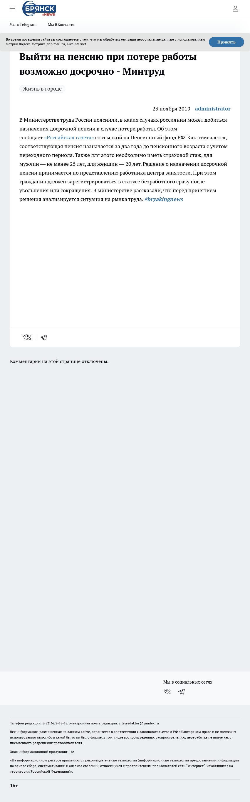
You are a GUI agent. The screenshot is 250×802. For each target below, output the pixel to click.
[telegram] (46, 337)
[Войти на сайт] (235, 8)
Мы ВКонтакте (61, 24)
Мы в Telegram (23, 24)
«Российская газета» (69, 137)
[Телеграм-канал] (182, 691)
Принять (226, 42)
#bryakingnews (163, 199)
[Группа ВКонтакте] (167, 691)
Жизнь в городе (42, 88)
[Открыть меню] (12, 8)
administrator (213, 108)
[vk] (27, 337)
